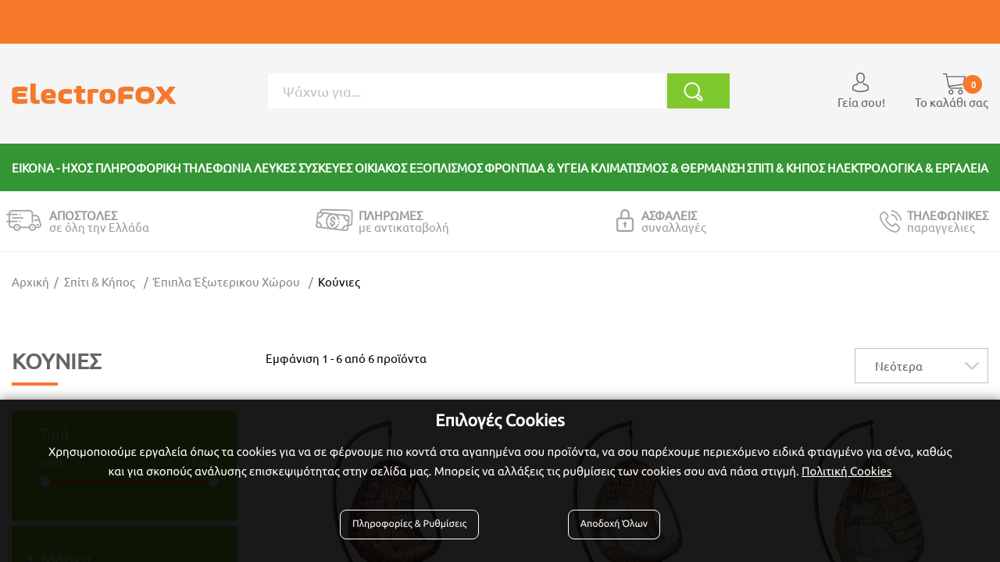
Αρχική (30, 281)
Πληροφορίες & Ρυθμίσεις (410, 524)
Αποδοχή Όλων (613, 524)
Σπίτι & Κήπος (99, 281)
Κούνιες (339, 281)
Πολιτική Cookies (846, 471)
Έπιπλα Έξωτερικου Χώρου (226, 281)
